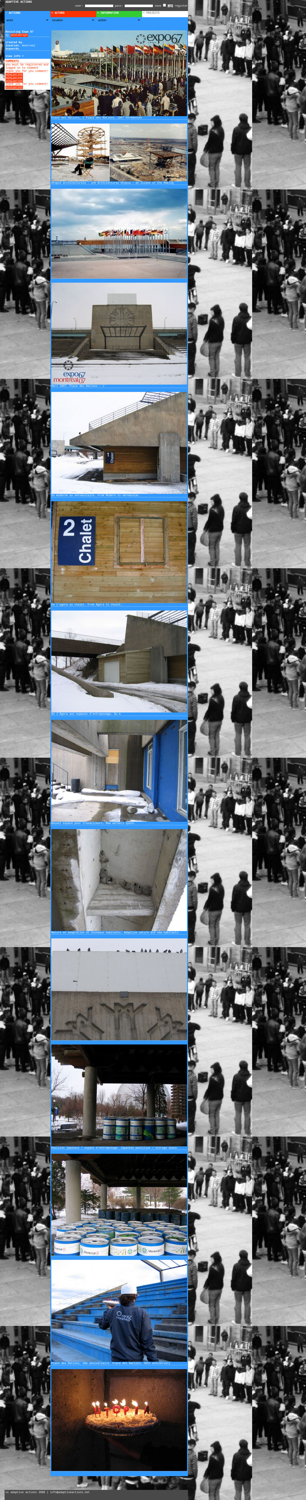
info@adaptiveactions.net (70, 1492)
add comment (29, 61)
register (181, 6)
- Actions (13, 13)
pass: (119, 6)
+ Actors (58, 13)
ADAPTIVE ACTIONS (19, 2)
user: (80, 6)
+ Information (108, 13)
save (160, 6)
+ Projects (151, 13)
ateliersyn (19, 35)
